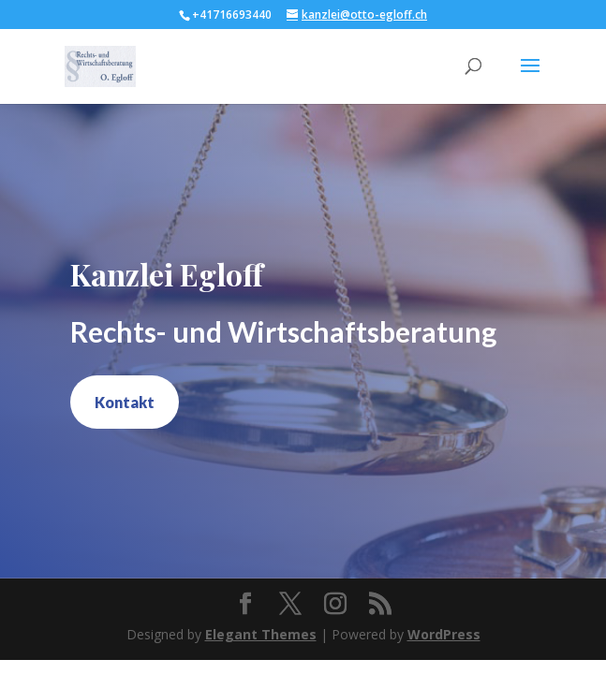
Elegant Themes (261, 634)
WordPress (443, 634)
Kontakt (125, 402)
